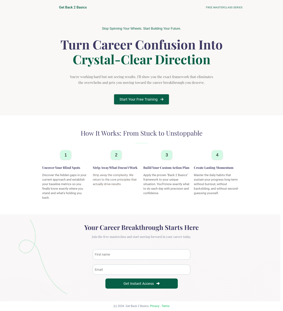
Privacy (154, 306)
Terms (165, 306)
